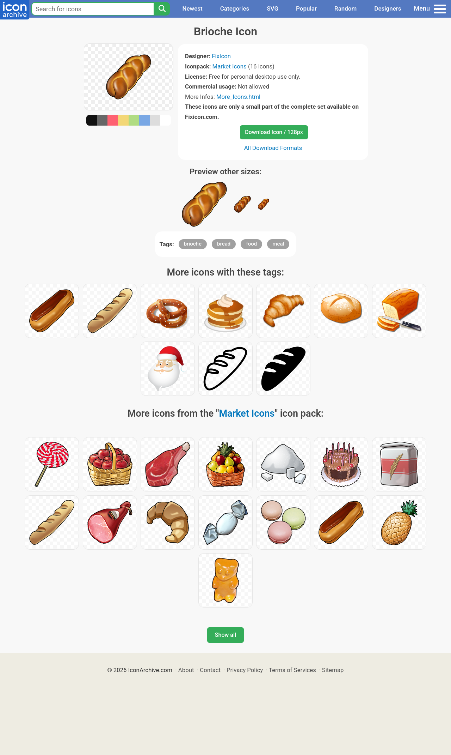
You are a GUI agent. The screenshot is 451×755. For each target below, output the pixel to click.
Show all (225, 635)
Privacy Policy (245, 670)
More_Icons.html (238, 96)
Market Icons (229, 66)
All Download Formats (273, 147)
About (186, 670)
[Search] (162, 9)
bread (223, 244)
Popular (306, 8)
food (251, 244)
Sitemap (333, 670)
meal (278, 244)
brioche (193, 244)
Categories (234, 8)
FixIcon (221, 56)
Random (345, 8)
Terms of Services (292, 670)
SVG (272, 8)
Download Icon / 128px (274, 132)
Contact (210, 670)
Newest (192, 8)
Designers (387, 8)
